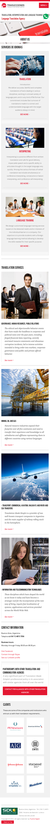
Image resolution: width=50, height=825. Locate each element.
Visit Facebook (7, 651)
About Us (25, 39)
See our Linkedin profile (10, 657)
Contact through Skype (10, 654)
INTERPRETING (25, 151)
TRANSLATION (25, 79)
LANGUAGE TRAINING (25, 220)
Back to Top (7, 822)
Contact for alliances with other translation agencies (25, 691)
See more (25, 114)
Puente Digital (35, 819)
